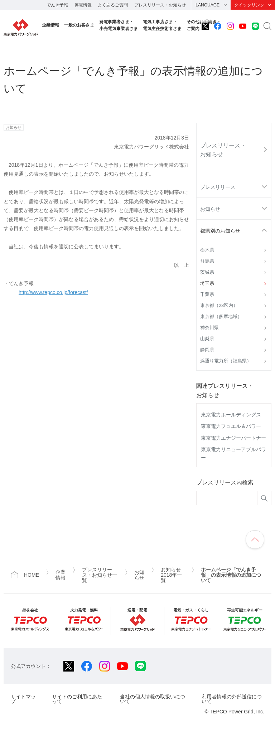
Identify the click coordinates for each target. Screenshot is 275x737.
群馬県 (207, 261)
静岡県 (207, 349)
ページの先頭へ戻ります (255, 539)
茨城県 (207, 272)
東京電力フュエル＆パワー (231, 426)
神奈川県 (209, 327)
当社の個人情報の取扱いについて (152, 699)
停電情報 (83, 5)
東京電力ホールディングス (231, 415)
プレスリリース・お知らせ (160, 5)
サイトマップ (23, 699)
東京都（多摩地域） (221, 316)
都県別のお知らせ (220, 231)
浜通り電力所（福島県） (225, 360)
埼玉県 (207, 283)
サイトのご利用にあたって (77, 699)
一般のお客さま (79, 25)
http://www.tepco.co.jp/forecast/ (53, 292)
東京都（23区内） (219, 305)
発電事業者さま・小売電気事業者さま (118, 25)
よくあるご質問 (113, 5)
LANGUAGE (207, 5)
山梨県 (207, 338)
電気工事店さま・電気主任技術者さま (162, 25)
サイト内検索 (267, 26)
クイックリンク (249, 5)
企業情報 (50, 25)
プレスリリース (217, 187)
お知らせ (210, 209)
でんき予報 (57, 5)
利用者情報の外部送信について (232, 699)
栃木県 (207, 250)
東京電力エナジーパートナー (233, 438)
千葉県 (207, 294)
